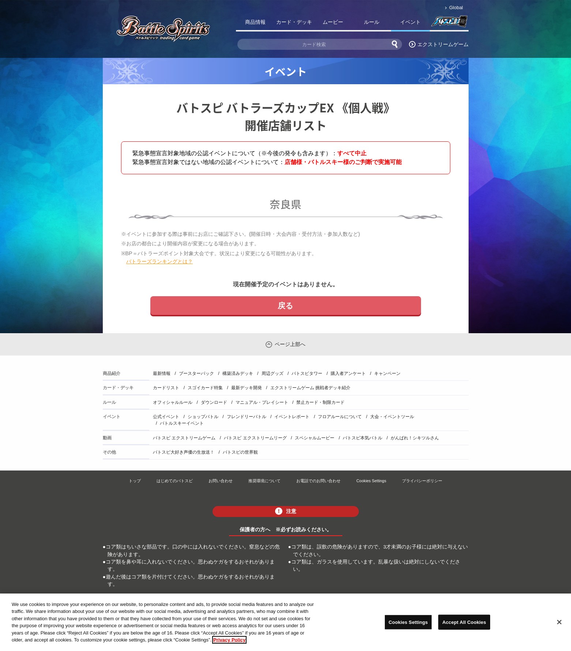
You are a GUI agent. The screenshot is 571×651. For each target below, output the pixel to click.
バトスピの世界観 (240, 452)
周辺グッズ (272, 373)
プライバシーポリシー (422, 481)
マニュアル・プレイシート (262, 402)
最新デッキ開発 (246, 387)
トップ (135, 481)
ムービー (333, 22)
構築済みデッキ (237, 373)
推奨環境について (264, 481)
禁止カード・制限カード (320, 402)
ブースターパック (196, 373)
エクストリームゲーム (443, 44)
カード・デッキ (294, 22)
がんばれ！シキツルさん (415, 437)
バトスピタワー (307, 373)
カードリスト (166, 387)
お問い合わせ (221, 481)
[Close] (559, 624)
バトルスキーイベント (182, 423)
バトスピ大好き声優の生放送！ (183, 452)
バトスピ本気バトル (362, 437)
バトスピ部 (449, 23)
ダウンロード (214, 402)
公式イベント (166, 416)
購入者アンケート (348, 373)
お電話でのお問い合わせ (318, 481)
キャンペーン (387, 373)
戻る (285, 305)
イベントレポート (291, 416)
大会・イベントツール (392, 416)
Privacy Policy (229, 642)
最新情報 (161, 373)
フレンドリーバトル (246, 416)
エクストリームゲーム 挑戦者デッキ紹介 (310, 387)
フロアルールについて (340, 416)
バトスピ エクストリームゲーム (184, 437)
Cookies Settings (371, 481)
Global (456, 7)
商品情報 (255, 22)
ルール (371, 22)
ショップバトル (203, 416)
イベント (410, 22)
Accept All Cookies (464, 624)
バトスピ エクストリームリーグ (255, 437)
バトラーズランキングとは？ (159, 261)
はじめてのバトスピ (175, 481)
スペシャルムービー (314, 437)
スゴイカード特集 (205, 387)
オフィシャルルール (172, 402)
